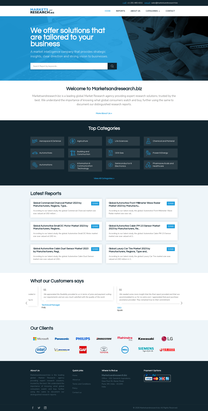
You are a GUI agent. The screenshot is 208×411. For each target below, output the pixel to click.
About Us (135, 11)
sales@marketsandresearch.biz (164, 3)
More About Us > (104, 113)
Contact (170, 11)
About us (76, 379)
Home (107, 11)
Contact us (77, 392)
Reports (120, 11)
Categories (153, 11)
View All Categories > (104, 178)
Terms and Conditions (81, 384)
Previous (26, 303)
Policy (74, 388)
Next (181, 303)
